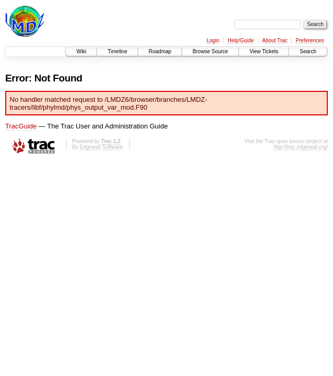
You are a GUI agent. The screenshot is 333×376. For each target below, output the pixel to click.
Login (213, 40)
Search (308, 51)
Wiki (81, 51)
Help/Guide (241, 40)
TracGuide (21, 126)
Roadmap (160, 51)
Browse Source (210, 51)
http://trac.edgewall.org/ (300, 147)
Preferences (310, 40)
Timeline (117, 51)
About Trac (274, 40)
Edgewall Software (101, 147)
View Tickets (263, 51)
